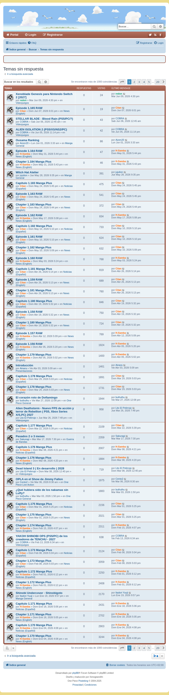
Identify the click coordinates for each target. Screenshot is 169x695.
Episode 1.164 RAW (29, 151)
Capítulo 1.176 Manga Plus (34, 447)
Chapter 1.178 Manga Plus (33, 386)
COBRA (24, 121)
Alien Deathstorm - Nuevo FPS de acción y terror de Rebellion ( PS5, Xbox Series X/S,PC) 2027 (45, 411)
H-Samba (25, 154)
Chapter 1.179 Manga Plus (33, 354)
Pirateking (83, 681)
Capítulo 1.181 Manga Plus (34, 268)
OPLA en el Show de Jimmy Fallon (39, 479)
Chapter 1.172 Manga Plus (33, 582)
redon (23, 100)
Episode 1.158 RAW (29, 311)
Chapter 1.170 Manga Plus (33, 635)
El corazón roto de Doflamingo (36, 397)
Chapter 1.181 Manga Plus (33, 290)
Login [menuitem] (32, 34)
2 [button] (134, 82)
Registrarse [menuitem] (55, 34)
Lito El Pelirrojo (28, 417)
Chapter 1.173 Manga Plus (33, 560)
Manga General (24, 598)
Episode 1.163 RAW (29, 193)
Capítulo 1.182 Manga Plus (34, 226)
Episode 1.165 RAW (29, 108)
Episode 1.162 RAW (29, 215)
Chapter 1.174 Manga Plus (33, 525)
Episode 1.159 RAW (29, 279)
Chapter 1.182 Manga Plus (33, 247)
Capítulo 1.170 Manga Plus (34, 625)
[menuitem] (32, 43)
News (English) (24, 156)
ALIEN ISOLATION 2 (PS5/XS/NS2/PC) (41, 129)
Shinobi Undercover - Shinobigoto (39, 593)
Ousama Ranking (27, 140)
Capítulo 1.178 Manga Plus (34, 376)
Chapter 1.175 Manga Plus (33, 514)
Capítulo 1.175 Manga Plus (34, 503)
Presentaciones (24, 371)
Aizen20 (24, 143)
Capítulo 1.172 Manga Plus (34, 571)
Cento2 (24, 482)
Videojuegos (22, 103)
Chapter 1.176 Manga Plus (33, 457)
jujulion (23, 175)
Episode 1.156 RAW (29, 344)
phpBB (75, 673)
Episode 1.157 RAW (29, 333)
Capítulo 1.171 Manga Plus (34, 603)
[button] (122, 81)
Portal (14, 34)
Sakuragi (24, 439)
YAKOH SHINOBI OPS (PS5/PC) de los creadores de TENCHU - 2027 (42, 537)
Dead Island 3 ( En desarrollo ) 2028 (40, 468)
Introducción (24, 365)
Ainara (23, 368)
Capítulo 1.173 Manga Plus (34, 550)
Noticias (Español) (25, 452)
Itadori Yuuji (26, 596)
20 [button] (157, 82)
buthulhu (24, 400)
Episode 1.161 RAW (29, 236)
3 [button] (139, 82)
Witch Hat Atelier (27, 172)
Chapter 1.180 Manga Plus (33, 322)
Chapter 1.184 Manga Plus (33, 161)
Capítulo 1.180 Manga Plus (34, 301)
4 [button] (144, 82)
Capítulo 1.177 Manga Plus (34, 425)
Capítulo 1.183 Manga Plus (34, 183)
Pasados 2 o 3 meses (30, 436)
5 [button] (149, 82)
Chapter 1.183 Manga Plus (33, 204)
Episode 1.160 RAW (29, 258)
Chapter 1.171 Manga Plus (33, 614)
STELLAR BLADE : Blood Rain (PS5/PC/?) (44, 118)
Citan (23, 111)
